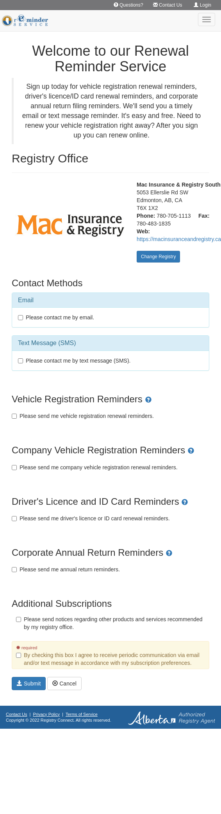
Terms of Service (82, 714)
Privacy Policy (46, 714)
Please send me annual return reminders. (66, 569)
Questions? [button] (128, 5)
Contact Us (16, 714)
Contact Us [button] (167, 5)
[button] (148, 399)
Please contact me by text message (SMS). (74, 361)
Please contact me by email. (56, 317)
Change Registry (158, 256)
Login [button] (202, 5)
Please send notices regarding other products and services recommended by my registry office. (109, 623)
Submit (29, 683)
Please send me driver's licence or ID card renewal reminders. (91, 518)
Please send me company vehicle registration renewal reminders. (95, 467)
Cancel (64, 683)
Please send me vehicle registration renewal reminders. (83, 416)
